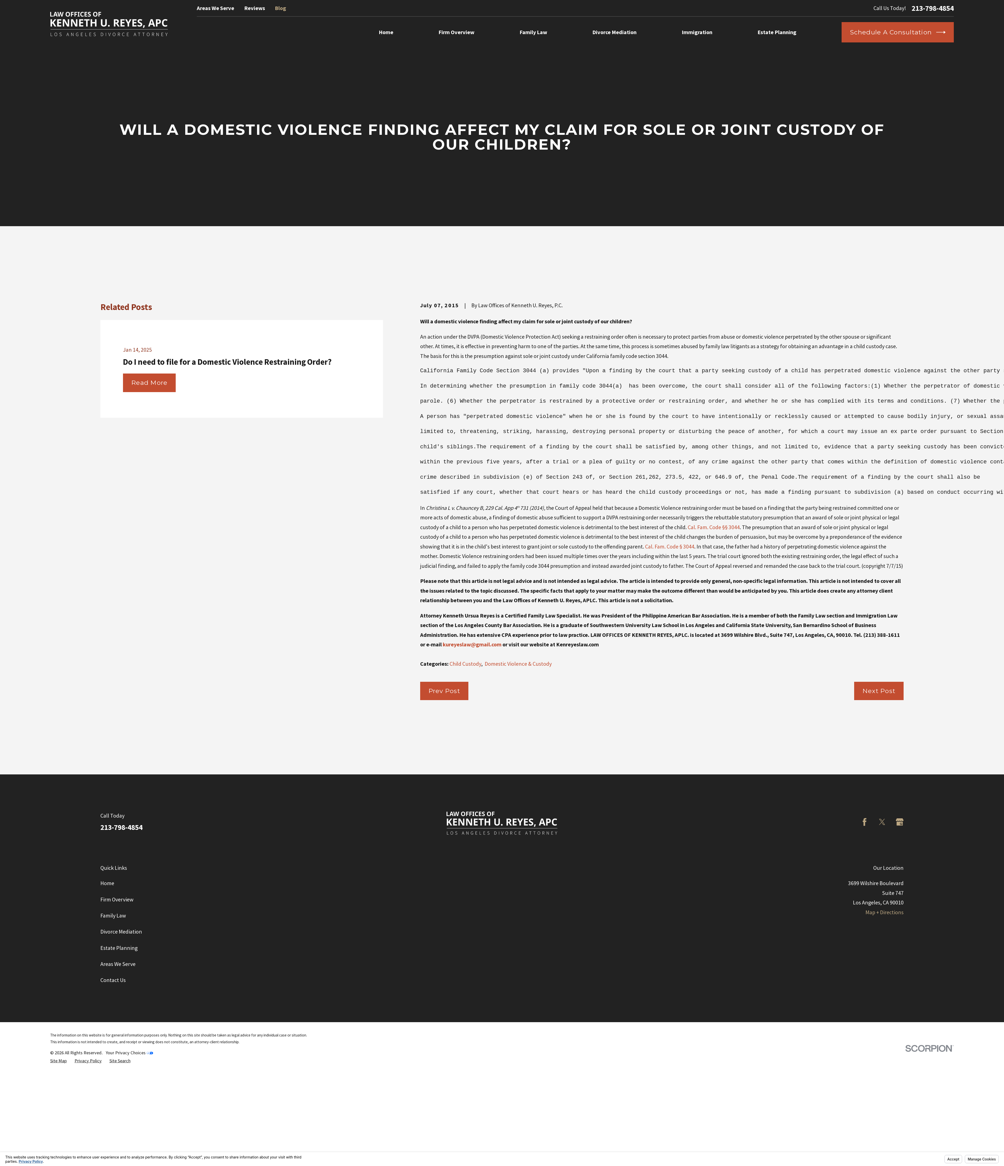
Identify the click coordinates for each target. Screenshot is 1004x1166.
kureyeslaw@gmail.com (472, 644)
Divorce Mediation (121, 931)
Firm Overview (117, 899)
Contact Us (113, 980)
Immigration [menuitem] (697, 32)
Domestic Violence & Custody (518, 663)
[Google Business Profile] (900, 822)
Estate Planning (119, 947)
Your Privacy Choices (129, 1053)
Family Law (113, 915)
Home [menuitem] (386, 32)
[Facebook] (864, 822)
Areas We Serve (215, 8)
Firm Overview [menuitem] (456, 32)
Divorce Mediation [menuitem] (614, 32)
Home (107, 883)
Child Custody (465, 663)
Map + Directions (884, 912)
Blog (280, 8)
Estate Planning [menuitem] (777, 32)
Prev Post (444, 691)
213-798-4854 (933, 8)
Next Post (878, 691)
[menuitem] (58, 1061)
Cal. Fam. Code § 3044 (669, 546)
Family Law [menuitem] (533, 32)
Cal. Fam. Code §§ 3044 (714, 527)
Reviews (254, 8)
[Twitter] (882, 822)
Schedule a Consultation (898, 32)
